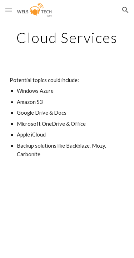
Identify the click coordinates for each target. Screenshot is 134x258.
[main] (67, 37)
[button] (8, 10)
